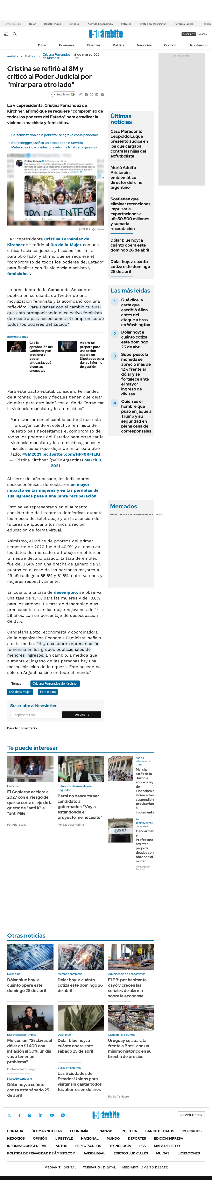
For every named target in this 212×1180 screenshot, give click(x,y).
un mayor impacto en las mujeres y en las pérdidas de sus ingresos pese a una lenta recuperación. (53, 490)
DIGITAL (60, 1167)
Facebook (20, 1115)
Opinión (170, 45)
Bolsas (128, 514)
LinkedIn (40, 1115)
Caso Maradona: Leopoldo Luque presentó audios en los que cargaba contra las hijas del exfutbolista (129, 144)
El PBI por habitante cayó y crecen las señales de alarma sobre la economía (127, 988)
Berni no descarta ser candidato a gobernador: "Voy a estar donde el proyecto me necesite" (80, 806)
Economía (67, 45)
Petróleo (126, 23)
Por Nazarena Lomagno (22, 1069)
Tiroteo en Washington (153, 23)
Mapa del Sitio (167, 1146)
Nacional (90, 1138)
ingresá (202, 34)
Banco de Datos (159, 1131)
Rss (142, 1146)
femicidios (18, 273)
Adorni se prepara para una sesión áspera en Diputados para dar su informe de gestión (92, 355)
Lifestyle (64, 1138)
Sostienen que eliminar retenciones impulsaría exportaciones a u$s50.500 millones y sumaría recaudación (130, 213)
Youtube (52, 1115)
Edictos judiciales (131, 1153)
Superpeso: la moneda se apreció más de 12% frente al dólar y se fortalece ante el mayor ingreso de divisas (136, 374)
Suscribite (82, 714)
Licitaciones (189, 1153)
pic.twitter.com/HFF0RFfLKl (71, 454)
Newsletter (202, 45)
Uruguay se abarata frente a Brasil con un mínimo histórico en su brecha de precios (129, 1048)
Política (119, 45)
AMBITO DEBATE (145, 1167)
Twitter (9, 1115)
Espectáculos (88, 1146)
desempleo (65, 592)
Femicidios (48, 692)
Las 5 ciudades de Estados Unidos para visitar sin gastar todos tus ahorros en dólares (80, 1081)
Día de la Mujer (66, 244)
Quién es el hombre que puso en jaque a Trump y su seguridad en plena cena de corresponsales (136, 416)
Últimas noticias (46, 1131)
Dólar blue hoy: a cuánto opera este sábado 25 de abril (75, 1046)
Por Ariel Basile (16, 824)
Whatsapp (63, 1115)
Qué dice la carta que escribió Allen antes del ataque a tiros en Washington (135, 312)
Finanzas (93, 45)
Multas (162, 1153)
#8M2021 (31, 454)
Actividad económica (100, 23)
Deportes (137, 1138)
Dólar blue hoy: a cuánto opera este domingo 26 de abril (130, 245)
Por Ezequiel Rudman (71, 824)
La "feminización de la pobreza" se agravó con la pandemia (54, 135)
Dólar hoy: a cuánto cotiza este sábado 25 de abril (28, 1090)
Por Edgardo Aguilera (143, 868)
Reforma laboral (184, 23)
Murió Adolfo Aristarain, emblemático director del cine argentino (126, 177)
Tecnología (120, 1146)
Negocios (144, 45)
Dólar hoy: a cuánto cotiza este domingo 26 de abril (130, 266)
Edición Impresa (168, 1138)
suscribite (189, 34)
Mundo (113, 1138)
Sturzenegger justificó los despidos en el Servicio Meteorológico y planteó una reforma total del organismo (54, 145)
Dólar (32, 23)
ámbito (12, 56)
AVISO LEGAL (94, 1153)
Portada (15, 1131)
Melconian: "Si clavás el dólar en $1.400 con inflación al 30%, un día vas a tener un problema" (29, 1051)
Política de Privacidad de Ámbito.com (41, 1153)
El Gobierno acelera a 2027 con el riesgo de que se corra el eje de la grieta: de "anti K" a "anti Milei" (29, 802)
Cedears (156, 514)
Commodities (141, 514)
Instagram (29, 1115)
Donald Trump (52, 23)
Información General (27, 1146)
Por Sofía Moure (118, 1096)
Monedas (116, 514)
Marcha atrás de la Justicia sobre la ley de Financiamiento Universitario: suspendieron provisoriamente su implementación (149, 790)
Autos (61, 1146)
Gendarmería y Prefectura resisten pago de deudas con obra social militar (146, 846)
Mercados (192, 1131)
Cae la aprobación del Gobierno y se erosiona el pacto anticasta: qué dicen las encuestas (41, 357)
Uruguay (195, 45)
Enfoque (74, 23)
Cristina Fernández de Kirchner (56, 56)
